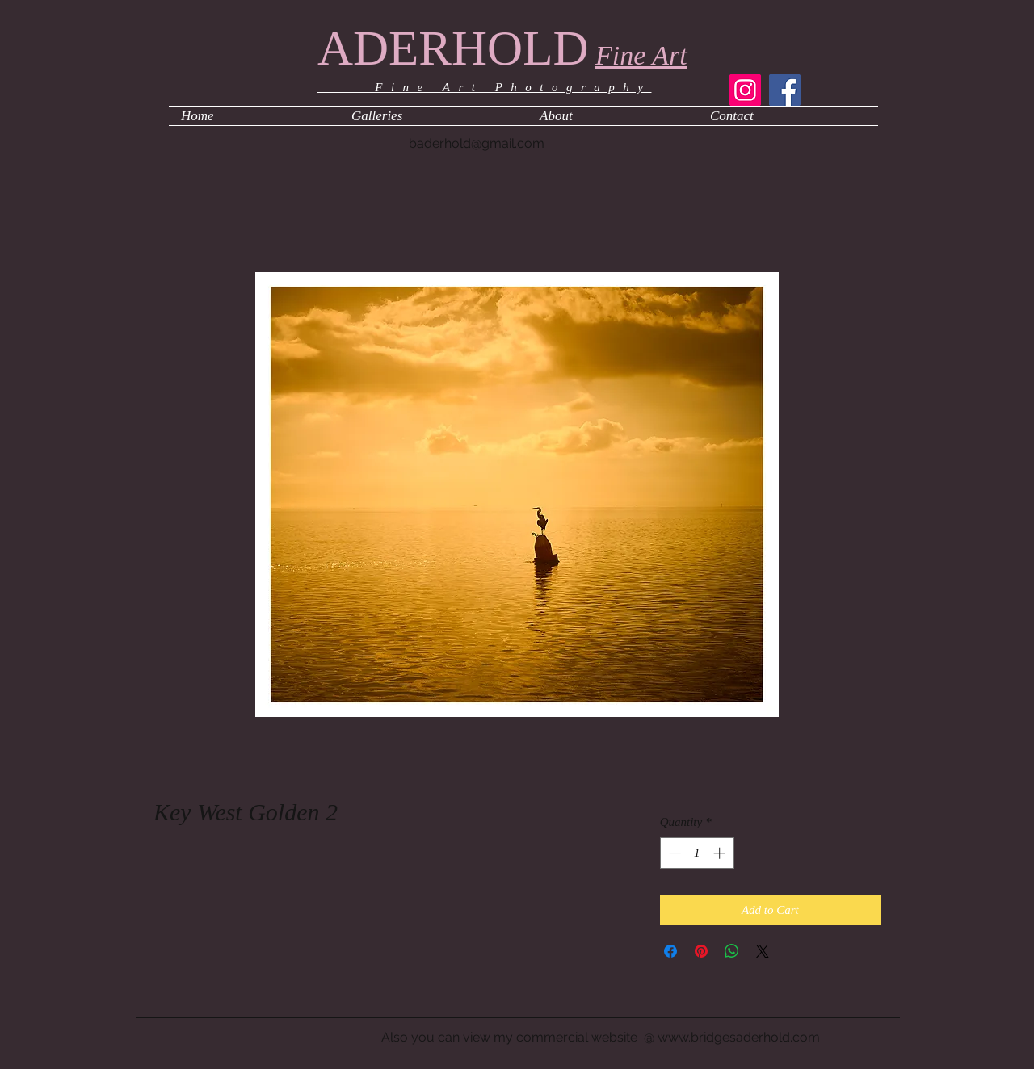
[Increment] (721, 853)
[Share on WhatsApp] (732, 951)
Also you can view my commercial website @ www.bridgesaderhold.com (600, 1037)
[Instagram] (745, 90)
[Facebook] (785, 90)
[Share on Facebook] (670, 951)
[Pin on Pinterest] (701, 951)
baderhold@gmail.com (476, 143)
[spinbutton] (696, 853)
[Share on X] (762, 951)
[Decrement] (673, 853)
